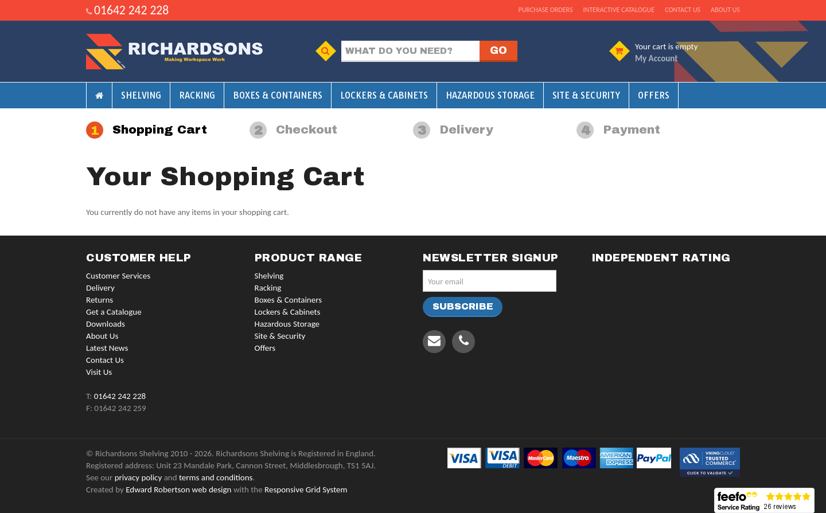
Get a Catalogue (114, 312)
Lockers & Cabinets (384, 95)
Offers (653, 95)
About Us (102, 336)
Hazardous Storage (490, 95)
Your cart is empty (666, 46)
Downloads (105, 324)
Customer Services (118, 276)
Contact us (682, 10)
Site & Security (586, 95)
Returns (99, 300)
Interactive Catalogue (618, 10)
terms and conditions (215, 477)
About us (725, 10)
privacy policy (138, 477)
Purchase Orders (546, 10)
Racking (197, 95)
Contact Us (105, 360)
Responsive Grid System (305, 489)
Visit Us (99, 372)
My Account (656, 58)
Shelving (141, 95)
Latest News (107, 348)
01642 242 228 (131, 10)
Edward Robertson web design (178, 489)
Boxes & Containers (277, 95)
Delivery (100, 288)
